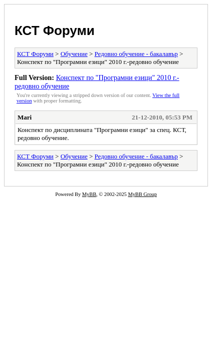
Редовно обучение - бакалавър (136, 54)
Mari (25, 117)
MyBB (89, 194)
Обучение (74, 54)
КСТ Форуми (55, 30)
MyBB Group (142, 194)
